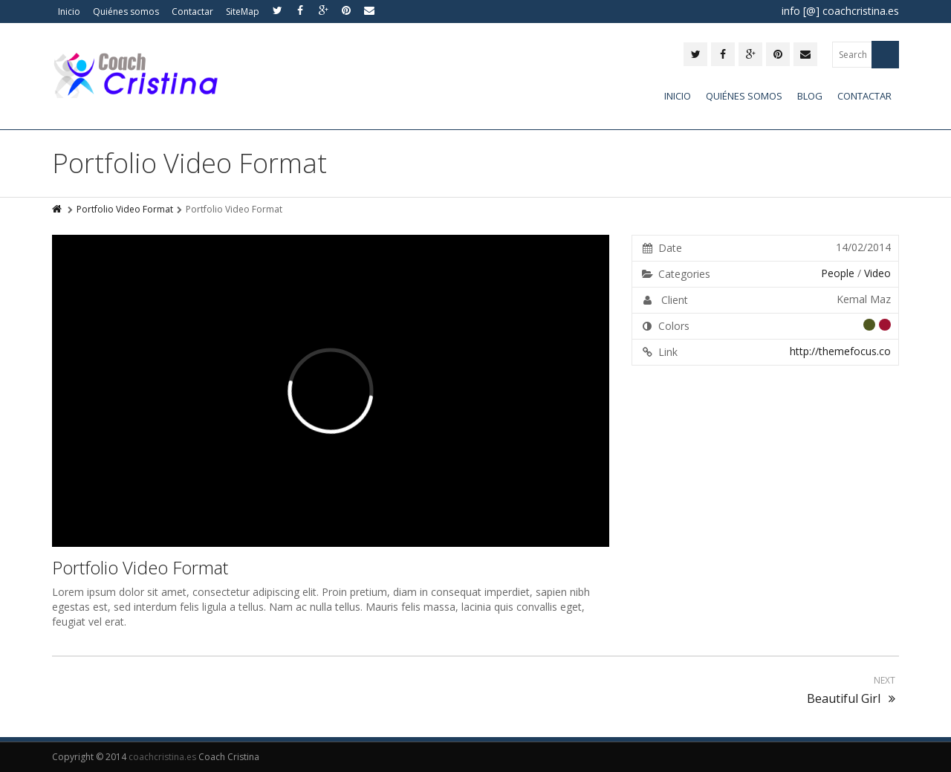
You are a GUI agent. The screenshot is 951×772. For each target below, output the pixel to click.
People (837, 273)
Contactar (192, 11)
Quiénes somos (126, 11)
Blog (809, 96)
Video (877, 273)
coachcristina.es (162, 756)
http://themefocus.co (840, 351)
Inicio (69, 11)
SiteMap (242, 11)
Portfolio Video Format (125, 209)
